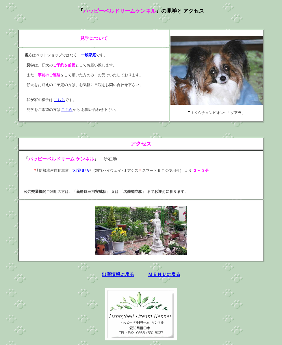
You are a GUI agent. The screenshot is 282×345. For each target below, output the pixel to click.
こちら (59, 100)
